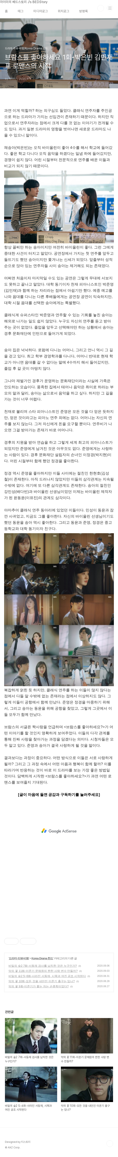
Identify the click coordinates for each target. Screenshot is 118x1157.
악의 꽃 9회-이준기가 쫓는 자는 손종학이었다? (38, 986)
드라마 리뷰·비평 (19, 958)
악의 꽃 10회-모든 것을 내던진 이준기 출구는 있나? (41, 981)
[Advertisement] (59, 831)
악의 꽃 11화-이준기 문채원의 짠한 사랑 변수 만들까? (43, 971)
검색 (101, 8)
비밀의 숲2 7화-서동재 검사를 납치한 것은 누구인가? (42, 965)
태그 (21, 11)
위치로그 (63, 11)
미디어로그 (40, 11)
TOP (109, 1143)
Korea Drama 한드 (42, 958)
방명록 (83, 11)
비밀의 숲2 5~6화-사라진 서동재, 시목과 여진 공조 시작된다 (47, 976)
